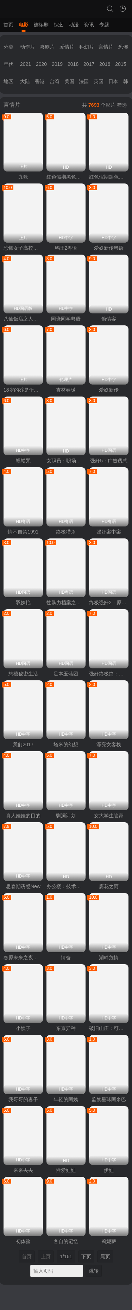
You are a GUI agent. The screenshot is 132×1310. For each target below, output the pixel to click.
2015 (120, 64)
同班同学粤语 (66, 319)
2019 (57, 64)
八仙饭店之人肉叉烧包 (23, 319)
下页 (86, 1256)
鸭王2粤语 (66, 248)
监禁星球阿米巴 (109, 1099)
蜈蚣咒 (23, 460)
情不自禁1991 (23, 532)
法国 (84, 81)
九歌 (23, 177)
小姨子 (23, 1028)
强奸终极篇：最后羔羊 (108, 673)
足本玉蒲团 (66, 673)
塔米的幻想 (66, 744)
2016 (104, 64)
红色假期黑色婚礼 (66, 177)
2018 (73, 64)
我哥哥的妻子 (23, 1099)
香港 (40, 81)
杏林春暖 (66, 390)
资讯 (89, 24)
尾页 (105, 1256)
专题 (104, 24)
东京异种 (66, 1028)
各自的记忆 (66, 1241)
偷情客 (108, 319)
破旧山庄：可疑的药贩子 (108, 1028)
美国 (69, 81)
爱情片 (66, 47)
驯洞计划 (66, 815)
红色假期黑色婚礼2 (108, 177)
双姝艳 (23, 602)
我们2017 (23, 744)
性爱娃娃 (66, 1170)
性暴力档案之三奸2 (66, 602)
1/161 (66, 1256)
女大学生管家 (109, 815)
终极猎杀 (66, 532)
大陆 (25, 81)
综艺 (59, 24)
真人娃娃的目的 (23, 815)
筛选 (122, 105)
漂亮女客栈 (108, 744)
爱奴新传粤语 (109, 248)
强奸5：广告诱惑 (108, 460)
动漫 (74, 24)
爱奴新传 (109, 390)
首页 (8, 24)
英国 (98, 81)
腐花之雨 (109, 886)
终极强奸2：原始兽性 (108, 602)
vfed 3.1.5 (100, 1306)
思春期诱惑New (23, 886)
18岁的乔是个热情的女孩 (23, 390)
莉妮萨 (108, 1241)
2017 (88, 64)
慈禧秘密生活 (23, 673)
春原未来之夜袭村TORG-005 (23, 957)
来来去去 (23, 1170)
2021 (25, 64)
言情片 (106, 47)
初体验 (23, 1241)
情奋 (66, 957)
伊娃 (109, 1170)
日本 (113, 81)
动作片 (27, 47)
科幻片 (86, 47)
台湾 (54, 81)
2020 (41, 64)
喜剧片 (47, 47)
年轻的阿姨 (66, 1099)
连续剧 (41, 24)
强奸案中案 (108, 532)
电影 (24, 24)
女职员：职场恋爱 (66, 460)
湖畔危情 (109, 957)
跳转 (94, 1271)
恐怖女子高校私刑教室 (23, 248)
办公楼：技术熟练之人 (66, 886)
